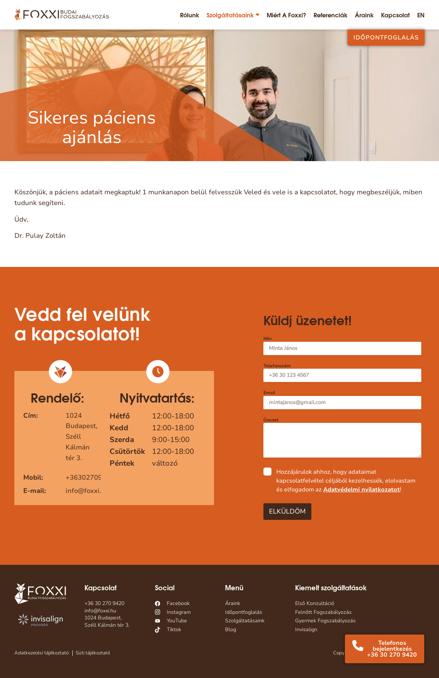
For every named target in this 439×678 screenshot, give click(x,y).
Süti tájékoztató (93, 653)
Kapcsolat (395, 14)
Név (267, 338)
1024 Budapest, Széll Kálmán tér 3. (106, 621)
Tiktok (174, 629)
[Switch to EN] (421, 14)
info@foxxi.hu (87, 490)
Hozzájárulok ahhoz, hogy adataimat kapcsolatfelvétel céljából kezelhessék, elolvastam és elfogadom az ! (345, 481)
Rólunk (189, 14)
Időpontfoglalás (386, 38)
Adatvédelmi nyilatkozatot (361, 490)
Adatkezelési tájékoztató (41, 653)
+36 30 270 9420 (104, 603)
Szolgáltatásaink (230, 14)
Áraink (364, 14)
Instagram (179, 612)
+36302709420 (90, 477)
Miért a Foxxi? (286, 14)
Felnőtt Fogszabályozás (323, 612)
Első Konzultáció (314, 603)
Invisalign (306, 629)
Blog (230, 629)
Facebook (178, 603)
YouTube (177, 620)
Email (269, 393)
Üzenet (271, 420)
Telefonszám (277, 366)
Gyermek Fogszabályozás (325, 620)
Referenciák (331, 14)
